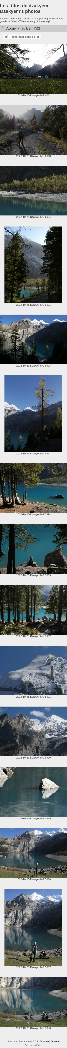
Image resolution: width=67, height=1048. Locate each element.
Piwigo (39, 1045)
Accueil (11, 28)
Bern (29, 28)
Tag (22, 28)
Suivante (44, 1041)
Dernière (55, 1041)
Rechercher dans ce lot (24, 36)
